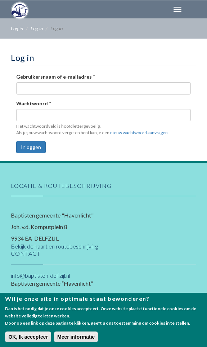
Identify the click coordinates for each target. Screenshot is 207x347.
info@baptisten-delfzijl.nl (40, 275)
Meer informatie (76, 341)
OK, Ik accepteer (28, 341)
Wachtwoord (33, 103)
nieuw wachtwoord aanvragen (139, 132)
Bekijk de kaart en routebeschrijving (54, 246)
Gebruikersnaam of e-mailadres (55, 77)
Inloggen (31, 147)
